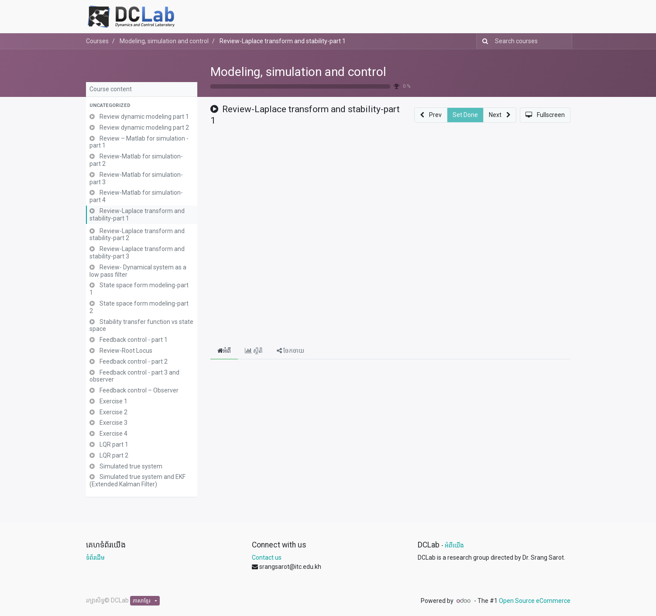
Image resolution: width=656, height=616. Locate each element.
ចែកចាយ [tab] (290, 350)
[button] (141, 105)
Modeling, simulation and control (298, 72)
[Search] (483, 41)
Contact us (267, 557)
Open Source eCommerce (534, 600)
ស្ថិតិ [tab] (254, 350)
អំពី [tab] (224, 350)
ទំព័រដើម (95, 557)
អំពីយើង (454, 545)
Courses (97, 41)
